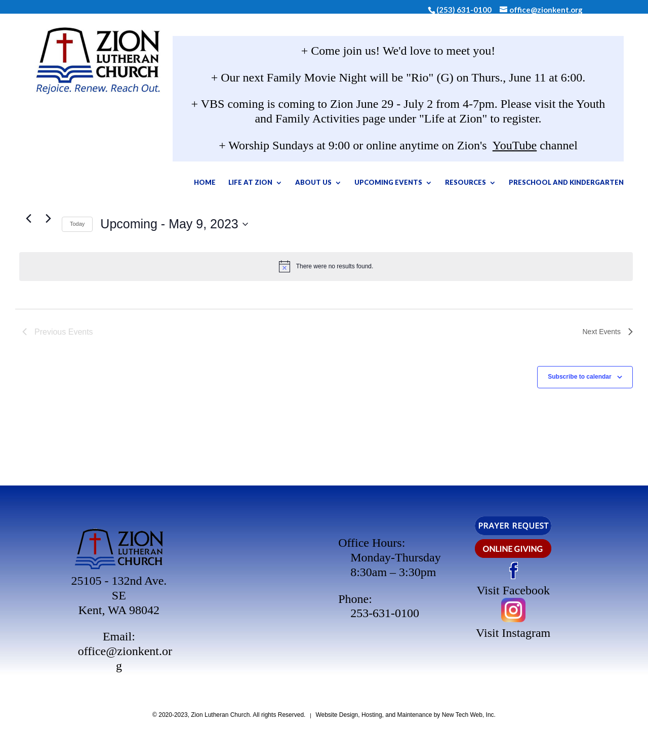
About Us (361, 184)
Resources (513, 184)
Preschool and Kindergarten (398, 211)
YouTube (515, 147)
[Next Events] (608, 332)
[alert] (326, 266)
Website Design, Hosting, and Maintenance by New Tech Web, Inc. (405, 714)
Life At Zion (298, 184)
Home (252, 184)
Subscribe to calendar (579, 376)
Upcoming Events (436, 184)
